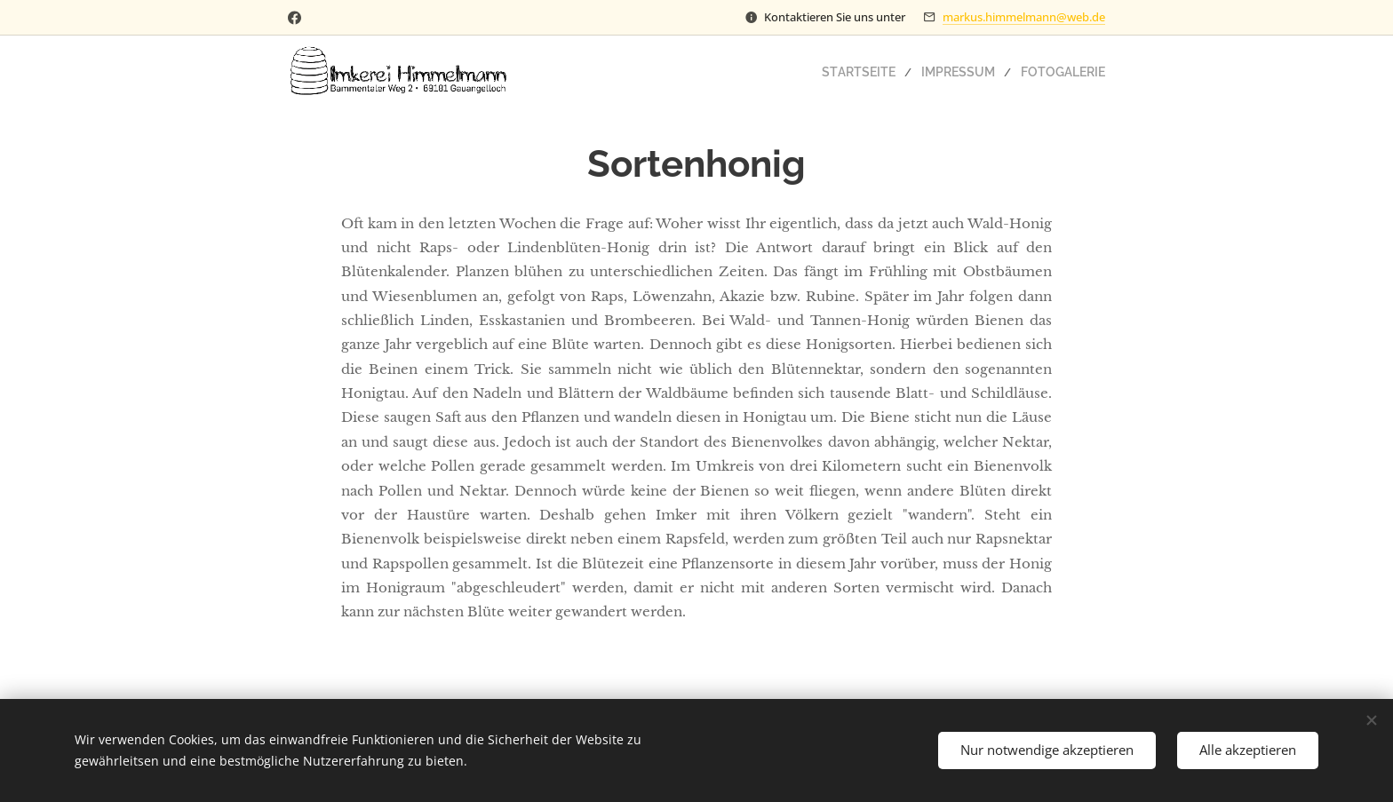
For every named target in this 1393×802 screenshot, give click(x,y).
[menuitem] (882, 72)
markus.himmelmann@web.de (1024, 17)
